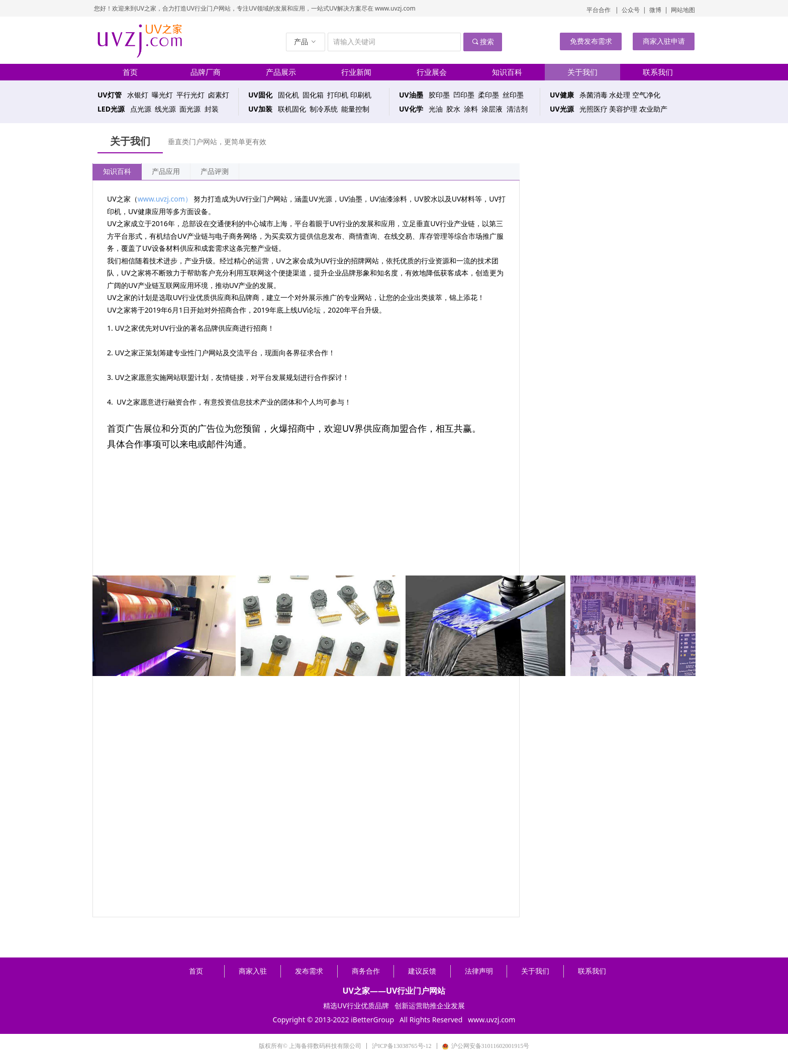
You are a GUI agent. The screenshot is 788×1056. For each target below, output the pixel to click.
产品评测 (215, 171)
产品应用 (166, 171)
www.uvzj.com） (165, 199)
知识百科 (117, 171)
